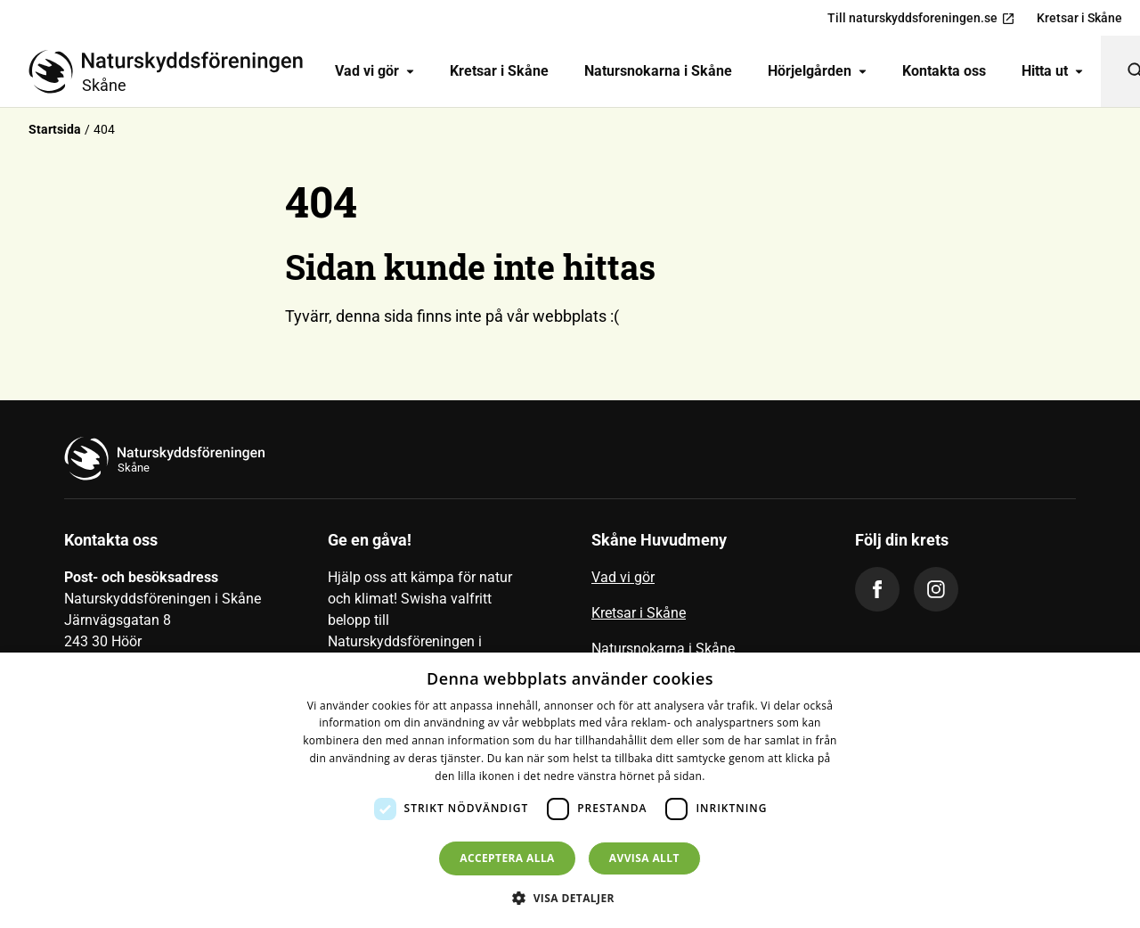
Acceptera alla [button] (507, 858)
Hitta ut (1052, 70)
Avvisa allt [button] (644, 858)
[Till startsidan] (172, 71)
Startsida (54, 129)
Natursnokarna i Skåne (658, 70)
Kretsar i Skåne (499, 70)
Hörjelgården (817, 70)
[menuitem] (374, 71)
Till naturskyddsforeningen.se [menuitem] (921, 18)
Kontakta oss (944, 70)
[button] (570, 898)
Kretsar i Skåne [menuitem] (1079, 18)
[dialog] (570, 790)
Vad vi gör (374, 70)
